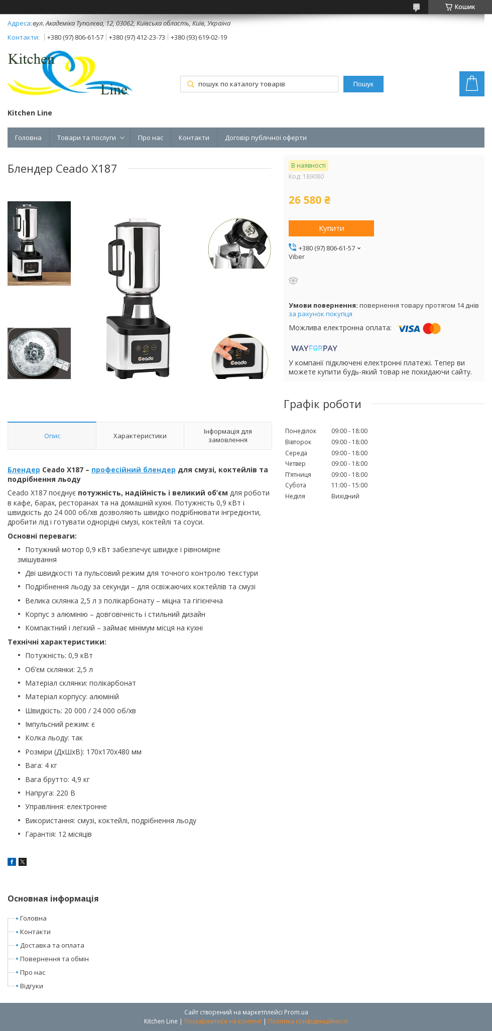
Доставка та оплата (52, 945)
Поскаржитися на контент (223, 1021)
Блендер (24, 469)
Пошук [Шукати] (363, 84)
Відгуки (31, 985)
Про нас (150, 137)
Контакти (194, 137)
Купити (331, 228)
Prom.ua (296, 1012)
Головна (28, 137)
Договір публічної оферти (266, 137)
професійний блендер (133, 469)
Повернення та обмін (54, 958)
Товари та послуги (86, 137)
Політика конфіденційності (308, 1021)
